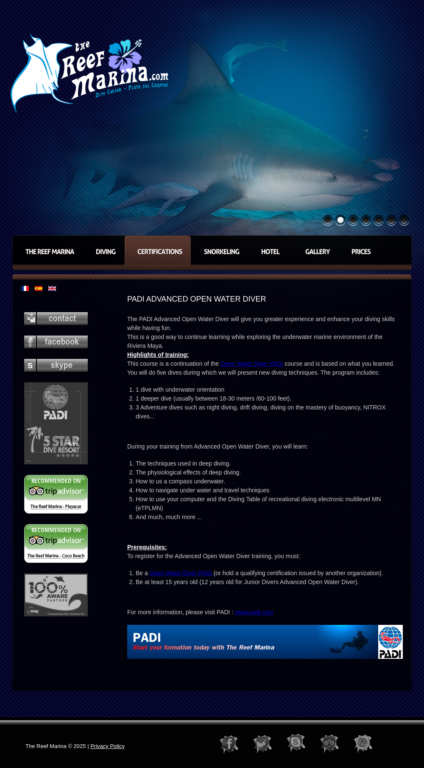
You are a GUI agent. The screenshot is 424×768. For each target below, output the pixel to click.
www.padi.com (254, 612)
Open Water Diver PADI (252, 363)
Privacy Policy (107, 746)
